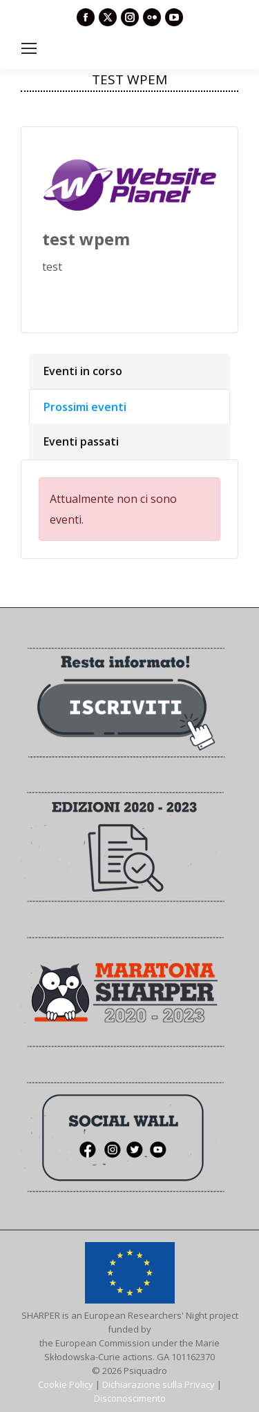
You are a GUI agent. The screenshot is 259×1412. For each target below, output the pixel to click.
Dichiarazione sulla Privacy (158, 1384)
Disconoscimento (130, 1398)
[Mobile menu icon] (29, 48)
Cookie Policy (65, 1384)
